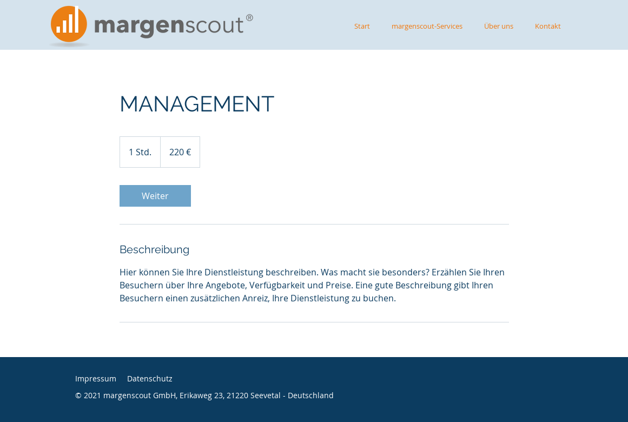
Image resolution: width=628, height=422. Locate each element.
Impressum (95, 378)
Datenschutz (150, 378)
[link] (155, 196)
